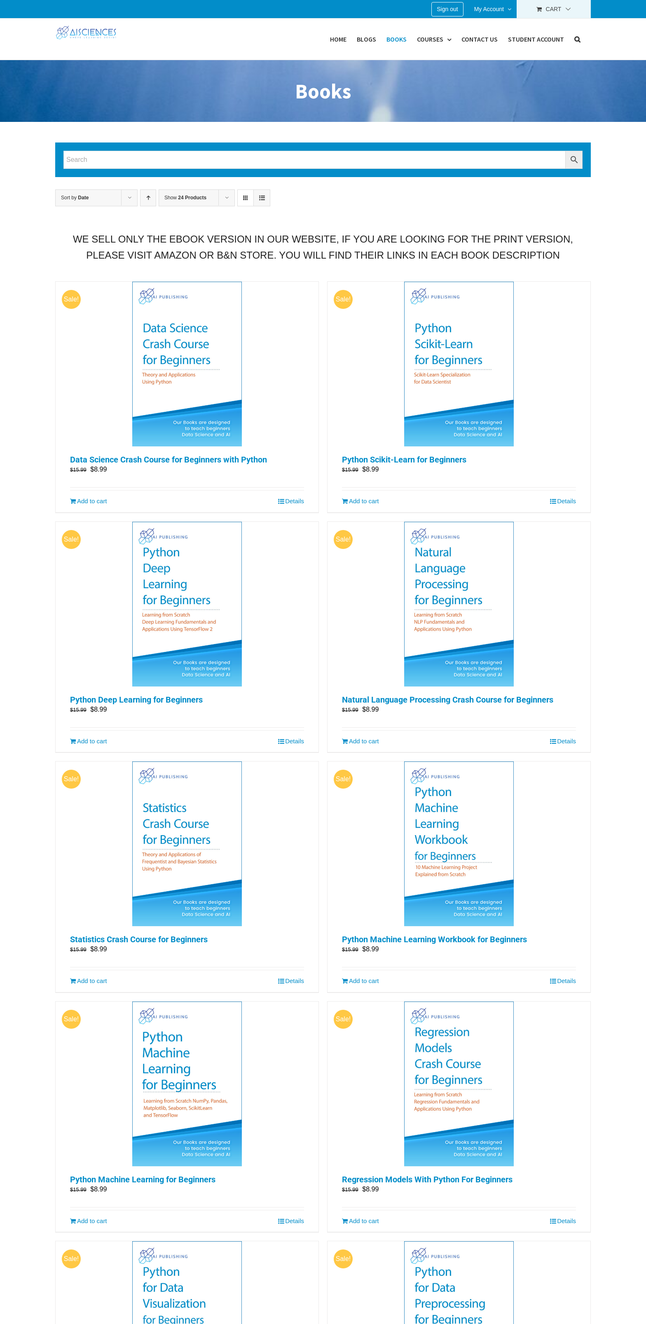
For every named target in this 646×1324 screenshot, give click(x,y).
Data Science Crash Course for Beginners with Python (168, 460)
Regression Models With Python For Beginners (427, 1179)
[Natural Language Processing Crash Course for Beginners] (459, 604)
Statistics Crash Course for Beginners (139, 939)
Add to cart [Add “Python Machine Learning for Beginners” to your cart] (92, 1220)
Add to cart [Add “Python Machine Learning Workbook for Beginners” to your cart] (364, 980)
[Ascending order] (148, 197)
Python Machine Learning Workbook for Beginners (434, 939)
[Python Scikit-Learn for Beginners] (459, 364)
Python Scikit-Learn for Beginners (404, 460)
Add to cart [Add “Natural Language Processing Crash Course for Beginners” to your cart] (364, 741)
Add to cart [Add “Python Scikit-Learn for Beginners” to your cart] (364, 500)
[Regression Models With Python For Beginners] (459, 1084)
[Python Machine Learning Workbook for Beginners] (459, 843)
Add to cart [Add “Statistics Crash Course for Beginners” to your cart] (92, 980)
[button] (577, 39)
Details (294, 500)
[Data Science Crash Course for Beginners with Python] (187, 364)
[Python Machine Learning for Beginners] (187, 1084)
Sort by (75, 198)
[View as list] (262, 198)
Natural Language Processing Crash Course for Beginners (447, 700)
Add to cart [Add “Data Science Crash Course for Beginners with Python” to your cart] (92, 500)
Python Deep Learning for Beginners (136, 700)
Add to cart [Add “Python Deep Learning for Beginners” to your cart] (92, 741)
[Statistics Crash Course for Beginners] (187, 843)
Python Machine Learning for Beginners (142, 1179)
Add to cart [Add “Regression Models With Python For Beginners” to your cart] (364, 1220)
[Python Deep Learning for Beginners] (187, 604)
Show (185, 198)
